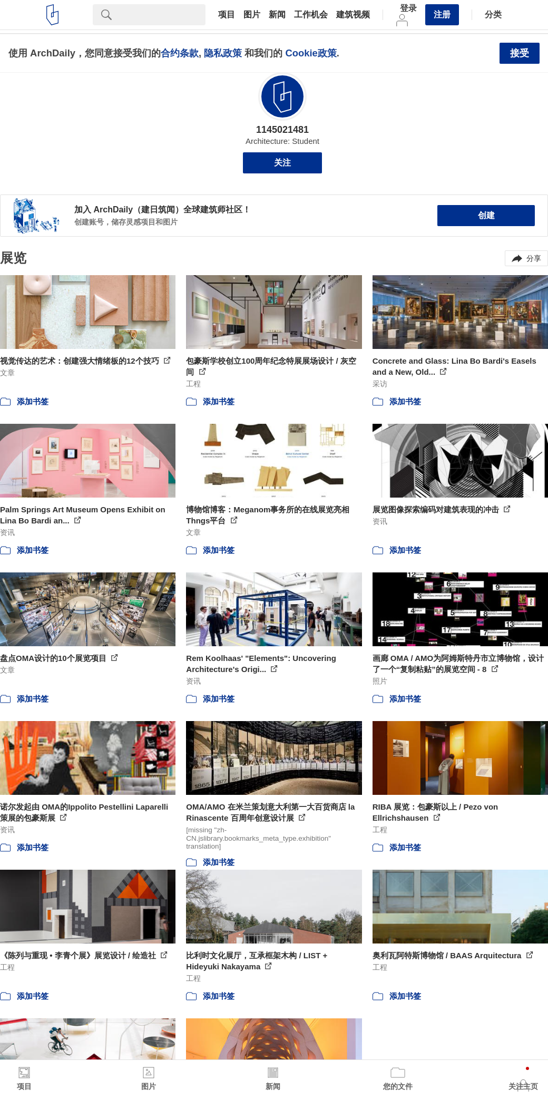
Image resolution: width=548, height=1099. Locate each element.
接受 (519, 53)
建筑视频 (353, 15)
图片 (251, 15)
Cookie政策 (310, 53)
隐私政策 (223, 53)
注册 (442, 14)
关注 (282, 162)
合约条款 (180, 53)
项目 (226, 15)
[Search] (163, 14)
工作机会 (311, 15)
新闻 (277, 15)
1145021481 (282, 129)
